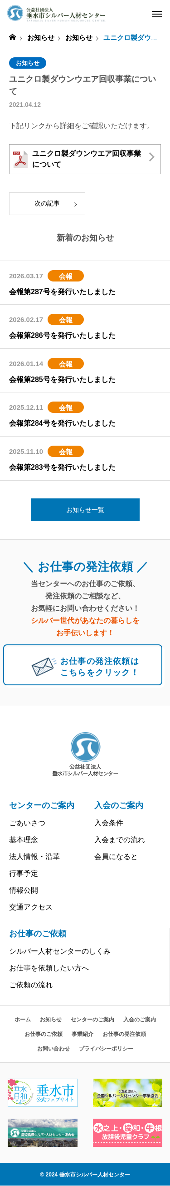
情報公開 (23, 890)
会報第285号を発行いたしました (62, 379)
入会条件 (108, 823)
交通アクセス (31, 907)
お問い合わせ (53, 1048)
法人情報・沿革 (34, 856)
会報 (66, 276)
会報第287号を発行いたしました (62, 292)
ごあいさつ (27, 823)
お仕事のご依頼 (37, 933)
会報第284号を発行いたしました (62, 423)
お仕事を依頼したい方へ (49, 968)
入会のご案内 (118, 805)
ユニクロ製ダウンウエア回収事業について (77, 159)
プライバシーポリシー (106, 1048)
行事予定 (23, 873)
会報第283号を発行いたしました (62, 467)
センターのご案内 (41, 805)
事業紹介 (82, 1034)
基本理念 (23, 840)
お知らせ (27, 63)
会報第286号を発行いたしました (62, 335)
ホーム (23, 1019)
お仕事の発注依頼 (124, 1034)
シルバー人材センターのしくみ (60, 951)
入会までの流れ (119, 840)
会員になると (116, 856)
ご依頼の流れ (31, 985)
